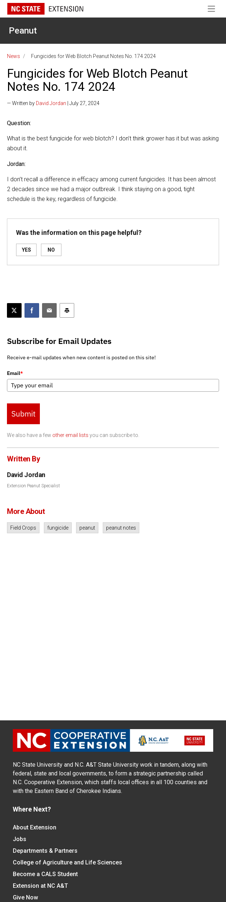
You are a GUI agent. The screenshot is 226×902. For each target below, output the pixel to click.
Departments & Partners (45, 850)
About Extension (34, 827)
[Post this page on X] (14, 310)
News (13, 56)
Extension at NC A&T (40, 885)
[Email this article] (49, 310)
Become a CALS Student (45, 874)
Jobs (19, 839)
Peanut (23, 31)
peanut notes (121, 528)
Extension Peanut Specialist (33, 485)
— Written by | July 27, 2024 (53, 103)
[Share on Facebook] (32, 310)
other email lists (70, 435)
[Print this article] (67, 310)
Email (15, 373)
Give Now (25, 897)
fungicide (57, 528)
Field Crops (23, 528)
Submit (23, 414)
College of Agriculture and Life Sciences (67, 862)
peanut (87, 528)
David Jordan (51, 103)
